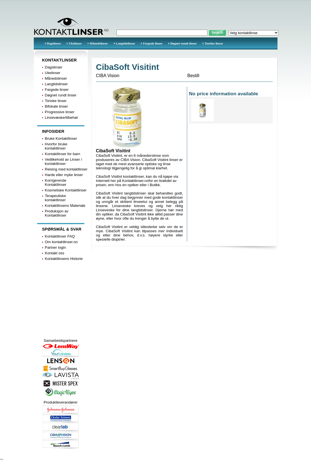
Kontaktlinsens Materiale (65, 205)
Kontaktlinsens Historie (64, 259)
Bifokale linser (56, 106)
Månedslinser (99, 43)
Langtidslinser (125, 43)
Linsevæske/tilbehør (61, 117)
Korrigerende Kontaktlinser (55, 182)
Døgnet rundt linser (183, 43)
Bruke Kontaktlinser (61, 138)
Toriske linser (214, 43)
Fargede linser (152, 43)
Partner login (55, 247)
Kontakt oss (54, 253)
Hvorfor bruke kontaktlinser (56, 146)
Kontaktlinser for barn (62, 154)
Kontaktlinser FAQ (60, 236)
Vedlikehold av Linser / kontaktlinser (63, 161)
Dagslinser (54, 43)
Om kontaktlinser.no (61, 242)
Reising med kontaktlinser (66, 169)
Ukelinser (75, 43)
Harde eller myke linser (64, 175)
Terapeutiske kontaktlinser (55, 198)
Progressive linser (60, 112)
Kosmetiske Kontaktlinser (66, 190)
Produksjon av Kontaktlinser (56, 213)
